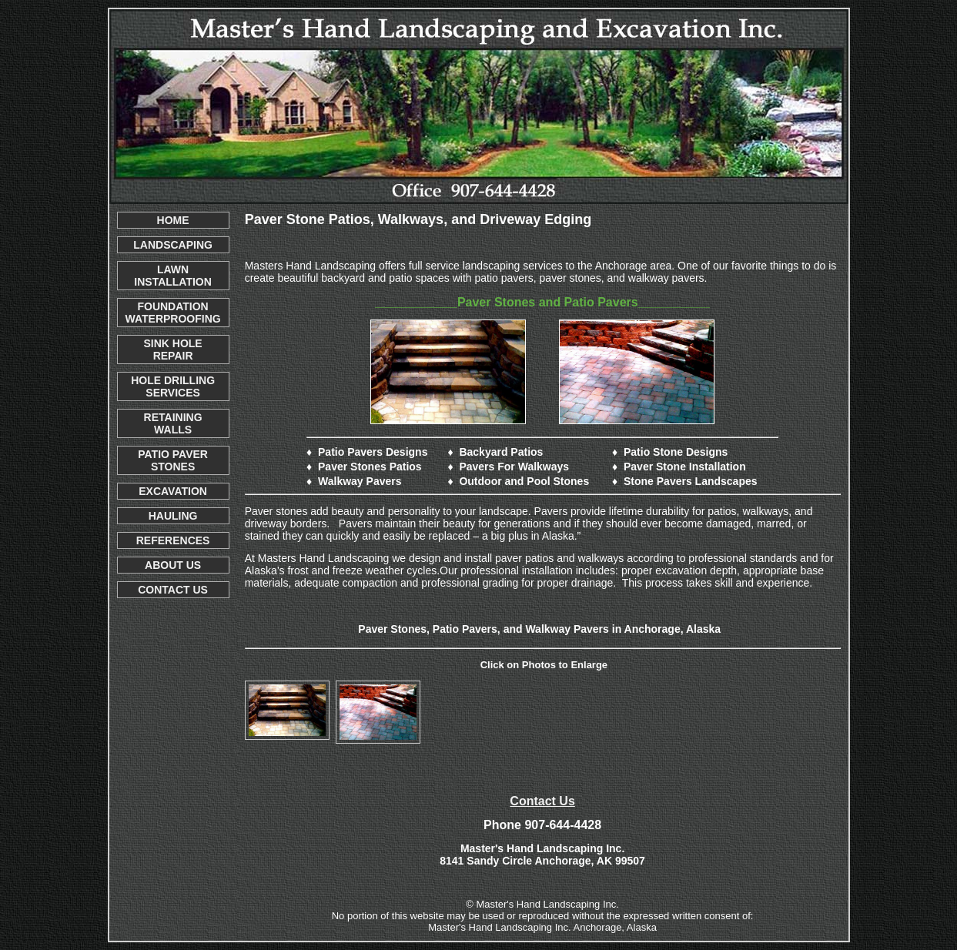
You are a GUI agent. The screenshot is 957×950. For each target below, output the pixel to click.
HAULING (173, 516)
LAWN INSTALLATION (173, 275)
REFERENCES (173, 540)
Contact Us (542, 801)
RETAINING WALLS (173, 423)
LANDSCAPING (172, 245)
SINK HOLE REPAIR (172, 349)
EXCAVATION (173, 491)
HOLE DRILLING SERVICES (173, 386)
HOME (173, 220)
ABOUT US (173, 565)
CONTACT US (173, 590)
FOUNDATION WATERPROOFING (173, 312)
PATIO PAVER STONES (173, 460)
